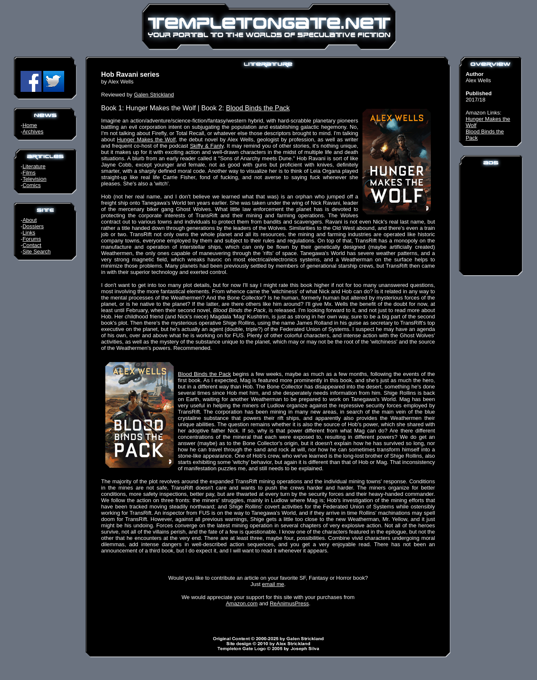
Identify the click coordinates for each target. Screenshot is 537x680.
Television (35, 179)
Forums (32, 239)
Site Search (37, 251)
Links (29, 232)
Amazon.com (242, 603)
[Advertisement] (491, 219)
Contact (32, 245)
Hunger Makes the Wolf (146, 139)
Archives (33, 131)
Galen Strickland (154, 94)
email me (273, 584)
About (30, 220)
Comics (32, 185)
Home (30, 125)
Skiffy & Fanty (207, 146)
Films (29, 172)
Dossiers (33, 226)
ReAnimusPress (289, 603)
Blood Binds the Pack (257, 108)
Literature (34, 166)
